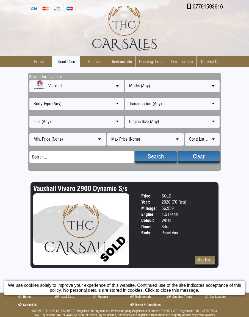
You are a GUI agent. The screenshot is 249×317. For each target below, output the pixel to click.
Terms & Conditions (145, 305)
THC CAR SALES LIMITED (59, 311)
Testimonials (121, 61)
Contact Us (210, 61)
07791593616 (208, 6)
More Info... (204, 260)
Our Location (182, 61)
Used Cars (66, 61)
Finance (94, 61)
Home (39, 61)
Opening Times (151, 61)
